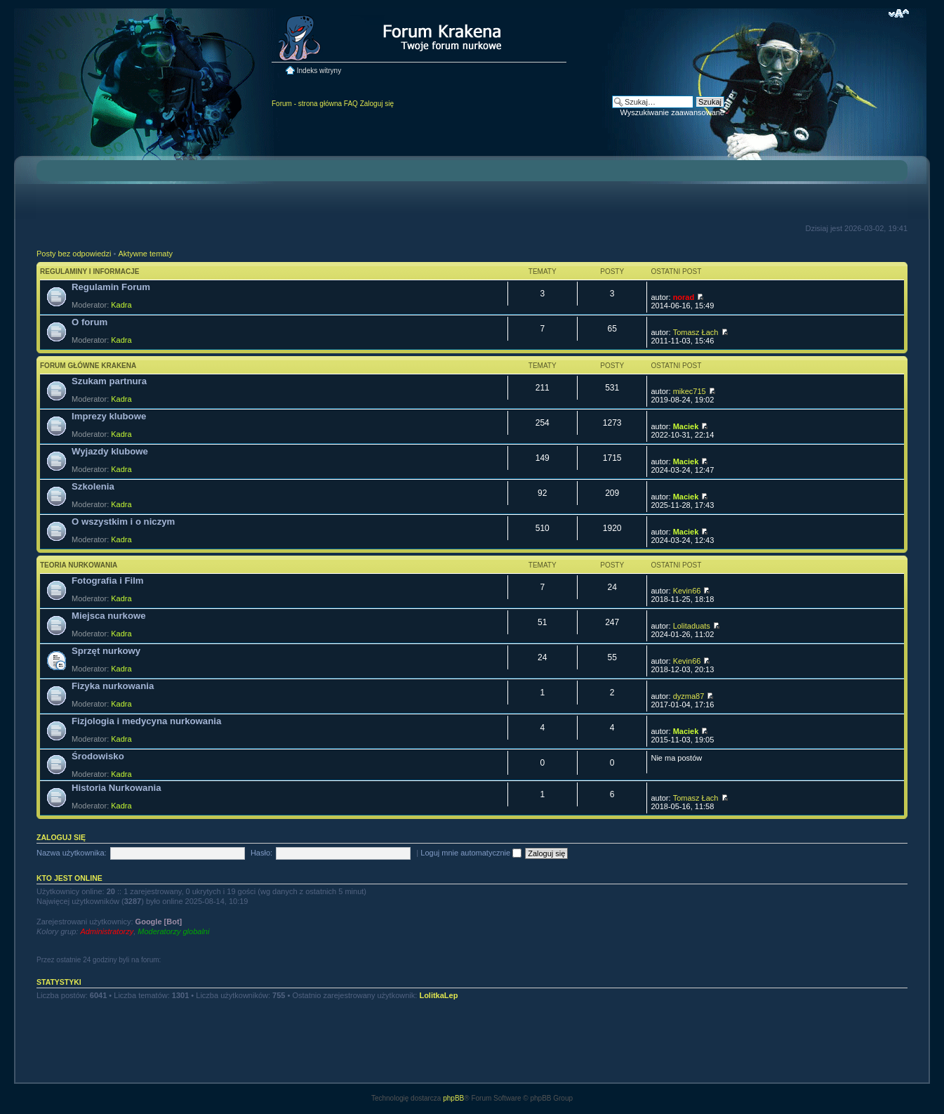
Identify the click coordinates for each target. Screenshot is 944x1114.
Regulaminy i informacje (90, 271)
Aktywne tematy (145, 253)
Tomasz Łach (696, 332)
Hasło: (261, 852)
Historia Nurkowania (116, 787)
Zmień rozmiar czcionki (899, 13)
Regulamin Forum (111, 287)
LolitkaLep (438, 995)
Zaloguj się (377, 103)
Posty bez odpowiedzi (73, 253)
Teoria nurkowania (78, 565)
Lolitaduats (691, 626)
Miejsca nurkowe (109, 615)
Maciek (686, 426)
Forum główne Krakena (88, 365)
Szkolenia (93, 486)
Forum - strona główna (307, 103)
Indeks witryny (319, 70)
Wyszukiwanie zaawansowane (672, 112)
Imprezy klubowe (109, 416)
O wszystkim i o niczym (123, 521)
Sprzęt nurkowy (106, 651)
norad (684, 297)
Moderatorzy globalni (173, 931)
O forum (89, 322)
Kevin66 (687, 591)
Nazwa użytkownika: (71, 852)
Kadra (121, 305)
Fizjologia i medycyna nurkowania (146, 721)
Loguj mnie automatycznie (470, 852)
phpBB (453, 1098)
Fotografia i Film (108, 580)
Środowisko (98, 756)
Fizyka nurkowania (113, 686)
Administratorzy (106, 931)
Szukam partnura (109, 381)
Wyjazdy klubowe (110, 451)
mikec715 (689, 391)
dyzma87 (689, 696)
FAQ (351, 103)
